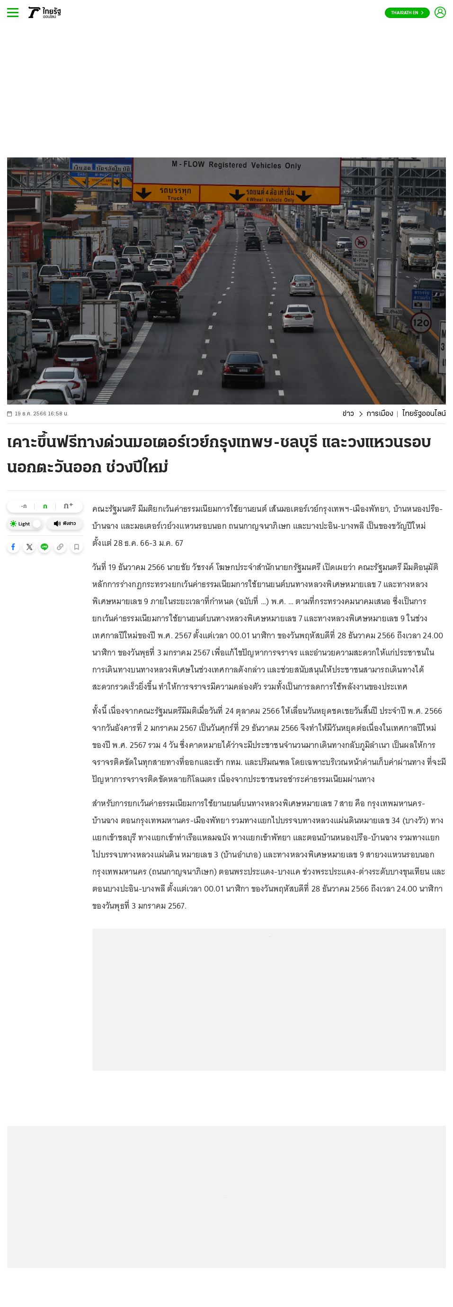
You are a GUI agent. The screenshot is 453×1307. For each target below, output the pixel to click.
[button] (13, 547)
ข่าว (348, 414)
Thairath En (407, 13)
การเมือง (379, 414)
